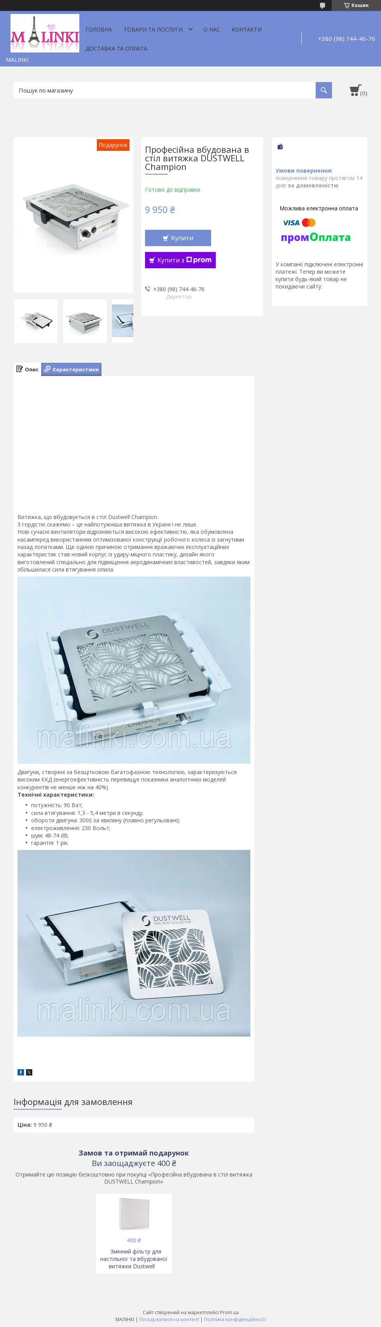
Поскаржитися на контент (169, 1319)
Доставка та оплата (116, 48)
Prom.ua (229, 1312)
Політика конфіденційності (235, 1319)
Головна (99, 29)
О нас (211, 29)
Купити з (184, 260)
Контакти (247, 29)
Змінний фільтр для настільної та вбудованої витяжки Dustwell (134, 1259)
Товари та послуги (153, 29)
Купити (182, 238)
